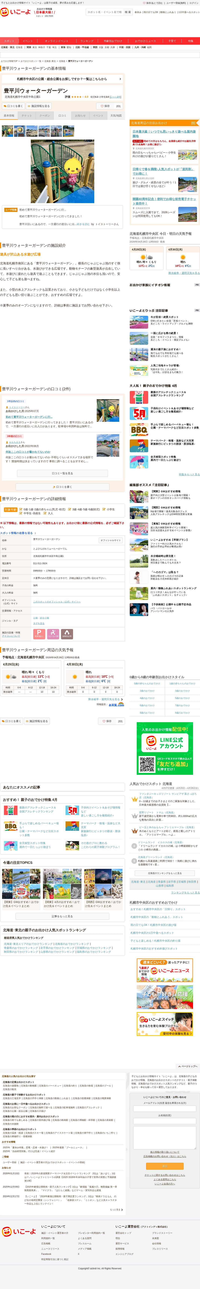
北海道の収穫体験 (82, 1098)
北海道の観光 (9, 1089)
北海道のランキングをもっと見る (165, 873)
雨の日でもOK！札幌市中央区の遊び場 (153, 924)
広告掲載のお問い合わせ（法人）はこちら (164, 1156)
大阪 (101, 47)
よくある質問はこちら (165, 1179)
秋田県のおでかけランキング (21, 951)
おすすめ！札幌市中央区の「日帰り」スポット (158, 909)
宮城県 (182, 881)
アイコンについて (11, 636)
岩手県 (172, 881)
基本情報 (9, 115)
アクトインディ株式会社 (154, 1226)
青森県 (162, 881)
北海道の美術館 (105, 1120)
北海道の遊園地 (11, 1085)
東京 (34, 47)
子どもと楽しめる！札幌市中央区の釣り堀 (155, 940)
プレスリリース (160, 1248)
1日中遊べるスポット (189, 12)
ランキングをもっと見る (185, 892)
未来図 (155, 1238)
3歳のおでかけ (182, 690)
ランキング (87, 40)
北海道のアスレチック (88, 1107)
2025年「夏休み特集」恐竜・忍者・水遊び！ (25, 1147)
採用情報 (120, 1248)
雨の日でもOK (151, 12)
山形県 (160, 885)
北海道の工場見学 (12, 1098)
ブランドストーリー (162, 1233)
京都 (107, 47)
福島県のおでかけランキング (94, 951)
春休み (138, 12)
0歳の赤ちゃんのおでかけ (147, 683)
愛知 (69, 47)
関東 (29, 47)
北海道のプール (103, 1085)
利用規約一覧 (48, 1238)
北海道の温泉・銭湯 (13, 1133)
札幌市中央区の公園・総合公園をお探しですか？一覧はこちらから (62, 79)
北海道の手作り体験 (33, 1098)
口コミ (62, 115)
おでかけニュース (145, 40)
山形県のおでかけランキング (57, 951)
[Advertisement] (35, 347)
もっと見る (115, 1209)
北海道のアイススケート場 (59, 1133)
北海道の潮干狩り (84, 1133)
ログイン (193, 3)
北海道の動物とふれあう (58, 1098)
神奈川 (41, 47)
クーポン (44, 115)
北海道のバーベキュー (50, 1085)
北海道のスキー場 (34, 1133)
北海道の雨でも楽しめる (15, 1120)
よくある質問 (84, 1238)
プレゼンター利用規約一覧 (91, 1233)
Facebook (46, 1254)
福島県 (170, 885)
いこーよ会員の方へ (165, 1183)
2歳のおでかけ (147, 690)
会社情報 (156, 1243)
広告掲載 (45, 1243)
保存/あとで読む (153, 3)
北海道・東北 (7, 47)
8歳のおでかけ (147, 712)
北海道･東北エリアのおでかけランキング (28, 943)
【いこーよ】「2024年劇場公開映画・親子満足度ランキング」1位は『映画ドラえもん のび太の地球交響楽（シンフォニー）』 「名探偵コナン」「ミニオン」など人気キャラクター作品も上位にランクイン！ (70, 1200)
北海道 (19, 47)
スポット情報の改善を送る (16, 533)
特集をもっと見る (189, 474)
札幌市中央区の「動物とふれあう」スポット (157, 917)
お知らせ (80, 115)
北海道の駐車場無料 (65, 1107)
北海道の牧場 (86, 1085)
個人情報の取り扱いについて (165, 1152)
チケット (27, 115)
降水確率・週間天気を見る (104, 699)
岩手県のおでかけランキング (57, 947)
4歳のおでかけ (147, 698)
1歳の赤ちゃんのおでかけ (182, 683)
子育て (172, 40)
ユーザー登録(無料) (176, 3)
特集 (190, 40)
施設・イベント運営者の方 (54, 1233)
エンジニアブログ (124, 1254)
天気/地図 (116, 115)
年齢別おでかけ (113, 40)
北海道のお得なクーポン (15, 1107)
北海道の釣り (70, 1085)
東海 (63, 47)
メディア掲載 (84, 1248)
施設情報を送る (39, 105)
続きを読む (83, 224)
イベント (28, 40)
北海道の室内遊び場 (40, 1120)
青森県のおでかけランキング (21, 947)
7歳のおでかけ (182, 705)
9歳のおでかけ (182, 712)
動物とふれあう (168, 12)
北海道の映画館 (60, 1120)
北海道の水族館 (11, 1124)
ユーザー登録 (9, 1162)
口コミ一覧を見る (62, 473)
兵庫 (112, 47)
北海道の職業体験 (102, 1098)
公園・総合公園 (41, 618)
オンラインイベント (57, 40)
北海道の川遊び (38, 1111)
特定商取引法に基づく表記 (54, 1259)
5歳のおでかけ (182, 698)
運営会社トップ (123, 1233)
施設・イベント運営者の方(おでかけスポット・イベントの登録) (52, 1162)
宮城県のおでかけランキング (94, 947)
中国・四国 (124, 47)
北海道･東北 (138, 881)
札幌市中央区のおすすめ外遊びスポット (154, 948)
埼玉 (54, 47)
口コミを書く (13, 105)
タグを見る (39, 623)
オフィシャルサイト (111, 540)
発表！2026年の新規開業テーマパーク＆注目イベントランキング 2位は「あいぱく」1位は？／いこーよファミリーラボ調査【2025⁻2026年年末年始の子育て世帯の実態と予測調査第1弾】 (70, 1177)
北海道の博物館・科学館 (82, 1120)
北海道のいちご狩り (105, 1133)
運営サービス (122, 1243)
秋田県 (192, 881)
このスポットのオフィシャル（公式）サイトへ (57, 601)
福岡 (149, 47)
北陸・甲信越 (82, 47)
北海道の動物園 (29, 1085)
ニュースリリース (50, 1248)
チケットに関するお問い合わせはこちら (165, 1175)
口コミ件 (115, 97)
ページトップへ (187, 1066)
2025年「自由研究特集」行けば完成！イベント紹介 (29, 1151)
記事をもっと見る (62, 916)
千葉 (48, 47)
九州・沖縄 (140, 47)
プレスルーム (84, 1243)
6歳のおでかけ (147, 705)
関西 (95, 47)
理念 (117, 1238)
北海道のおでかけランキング (72, 943)
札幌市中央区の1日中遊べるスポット (152, 932)
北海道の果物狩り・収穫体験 (17, 1136)
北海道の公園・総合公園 (15, 1111)
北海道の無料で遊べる (41, 1107)
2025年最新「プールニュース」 (68, 1147)
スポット (9, 40)
